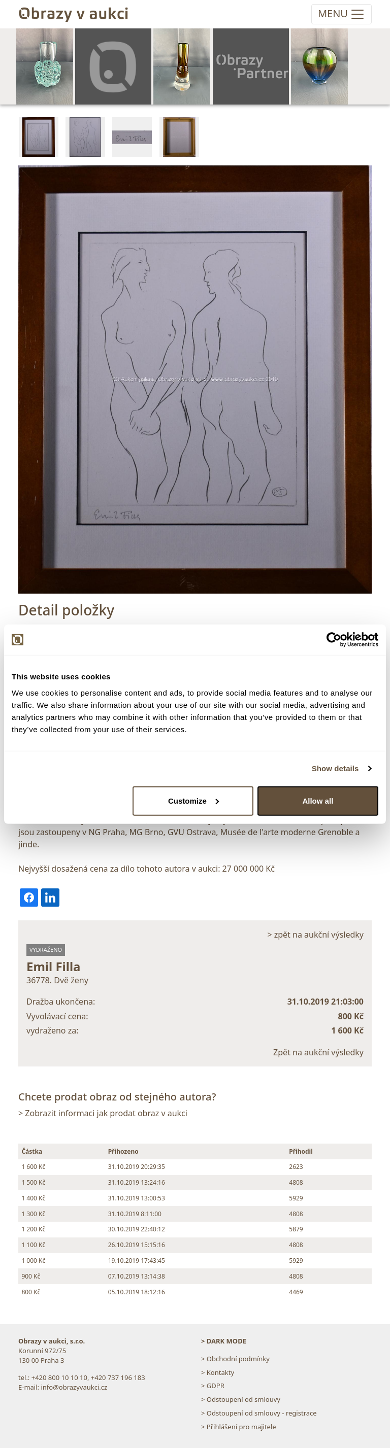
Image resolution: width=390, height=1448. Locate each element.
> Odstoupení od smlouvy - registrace (259, 1413)
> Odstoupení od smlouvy (240, 1399)
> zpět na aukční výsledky (315, 934)
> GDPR (212, 1385)
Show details (335, 768)
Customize (193, 800)
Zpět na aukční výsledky (318, 1052)
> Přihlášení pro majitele (238, 1426)
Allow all (317, 800)
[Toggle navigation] (341, 14)
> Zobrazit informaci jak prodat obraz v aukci (102, 1113)
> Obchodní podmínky (235, 1358)
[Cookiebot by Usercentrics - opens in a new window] (333, 639)
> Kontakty (217, 1372)
